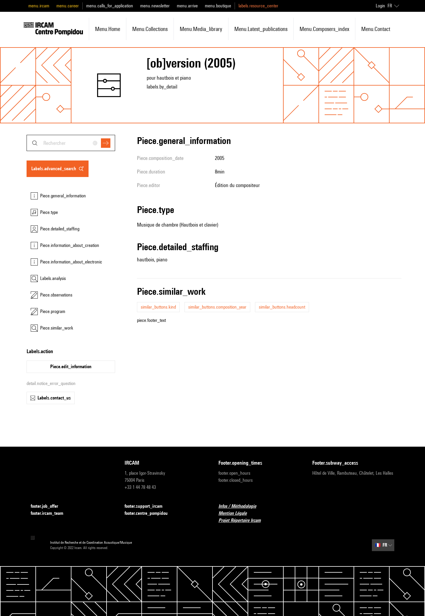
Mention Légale (236, 513)
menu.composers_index (324, 29)
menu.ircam (38, 6)
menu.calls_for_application (109, 6)
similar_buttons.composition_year (217, 307)
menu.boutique (218, 6)
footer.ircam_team (50, 513)
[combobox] (71, 143)
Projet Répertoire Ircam (243, 520)
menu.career (67, 6)
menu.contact (375, 29)
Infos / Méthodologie (240, 506)
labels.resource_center (258, 6)
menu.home (107, 29)
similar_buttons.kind (158, 307)
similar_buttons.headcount (282, 307)
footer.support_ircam (147, 506)
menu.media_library (201, 29)
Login (380, 6)
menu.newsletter (155, 6)
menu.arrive (187, 6)
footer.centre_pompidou (150, 513)
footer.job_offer (48, 506)
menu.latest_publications (260, 29)
